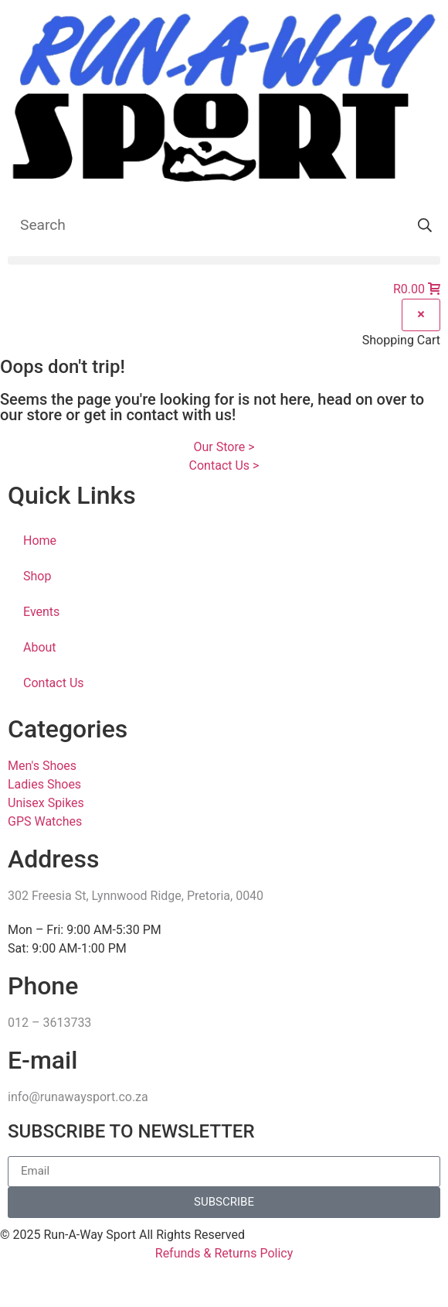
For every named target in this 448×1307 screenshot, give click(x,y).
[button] (224, 260)
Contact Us (53, 683)
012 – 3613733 (49, 1022)
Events (41, 611)
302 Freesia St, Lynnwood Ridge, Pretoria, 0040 (135, 895)
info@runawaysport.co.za (78, 1097)
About (39, 647)
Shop (37, 576)
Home (39, 540)
